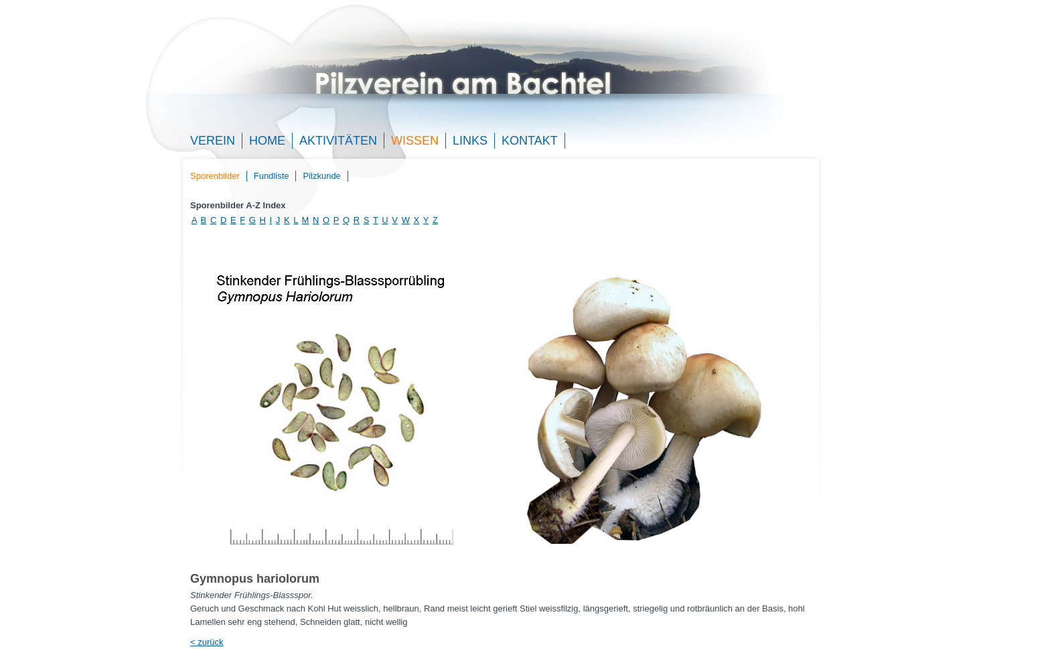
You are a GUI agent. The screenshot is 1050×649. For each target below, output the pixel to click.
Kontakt (530, 140)
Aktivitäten (338, 140)
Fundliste (271, 176)
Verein (212, 140)
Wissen (415, 140)
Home (267, 140)
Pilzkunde (321, 176)
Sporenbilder (215, 176)
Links (470, 140)
